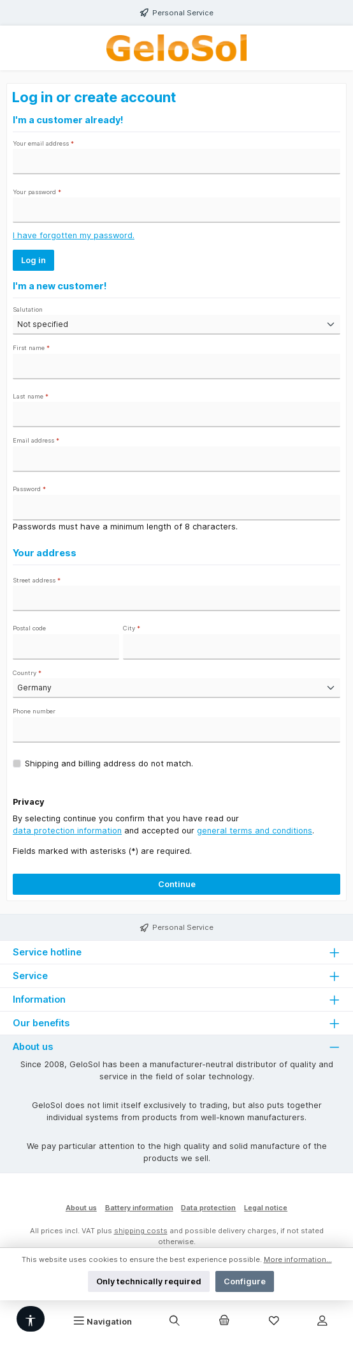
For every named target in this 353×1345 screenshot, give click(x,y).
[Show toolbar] (31, 1319)
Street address (37, 580)
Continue (177, 884)
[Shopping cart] (224, 1321)
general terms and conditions (254, 830)
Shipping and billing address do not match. (109, 763)
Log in (33, 260)
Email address (36, 440)
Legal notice (265, 1207)
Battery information (139, 1207)
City (131, 628)
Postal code (29, 628)
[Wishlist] (274, 1321)
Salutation (28, 309)
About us (81, 1207)
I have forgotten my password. (73, 235)
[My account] (322, 1321)
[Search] (175, 1321)
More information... (298, 1259)
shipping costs (141, 1230)
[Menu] (102, 1321)
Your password (37, 191)
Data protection (208, 1207)
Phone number (34, 711)
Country (27, 672)
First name (31, 347)
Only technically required (148, 1281)
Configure (245, 1281)
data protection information (67, 830)
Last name (30, 396)
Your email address (43, 143)
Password (29, 488)
